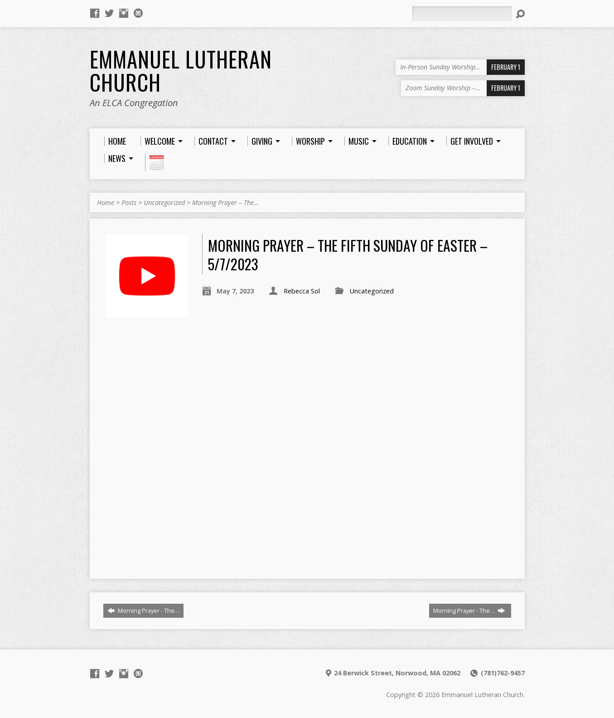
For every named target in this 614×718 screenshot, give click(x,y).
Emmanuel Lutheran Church (181, 70)
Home (105, 202)
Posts (128, 202)
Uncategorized (164, 202)
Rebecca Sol (302, 291)
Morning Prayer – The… (225, 202)
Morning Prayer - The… (143, 610)
